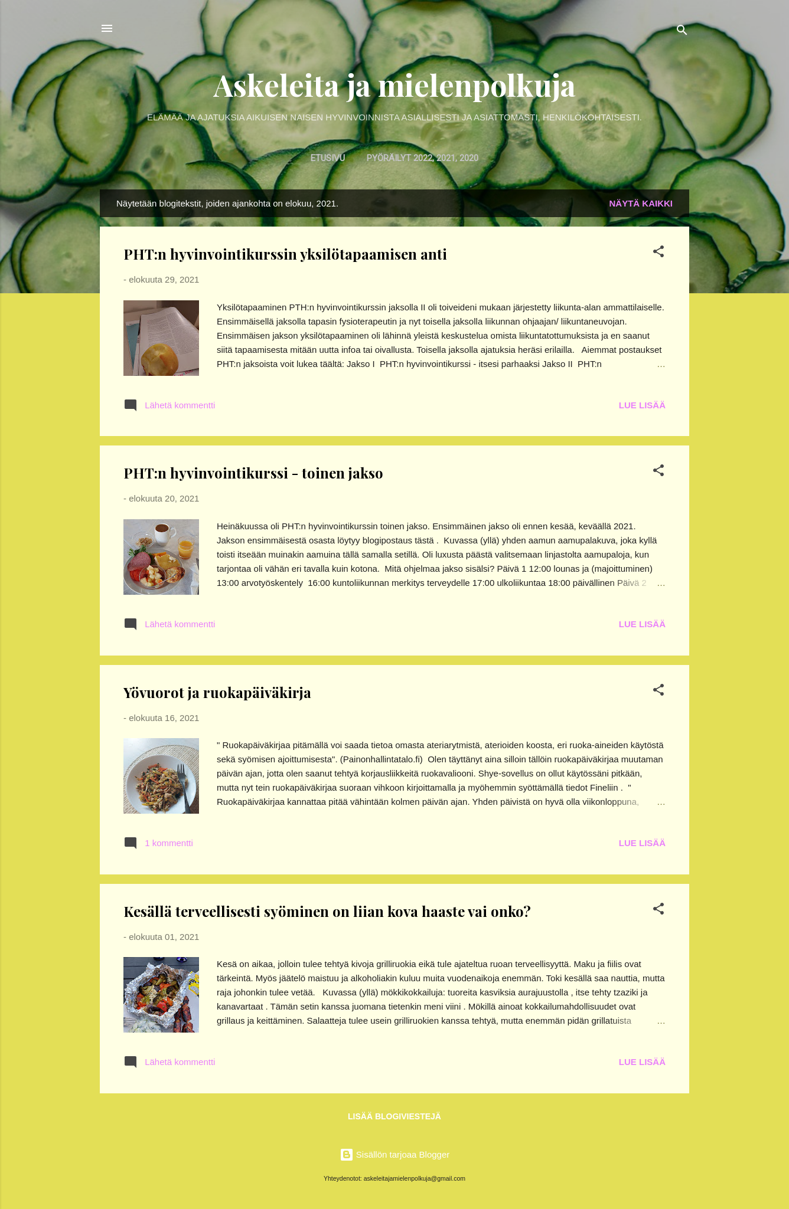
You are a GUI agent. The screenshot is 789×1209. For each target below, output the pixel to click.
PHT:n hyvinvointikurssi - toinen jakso (253, 472)
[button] (658, 253)
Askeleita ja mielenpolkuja (395, 84)
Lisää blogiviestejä (394, 1116)
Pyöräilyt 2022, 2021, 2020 (422, 158)
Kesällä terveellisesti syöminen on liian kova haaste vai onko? (327, 911)
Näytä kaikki (641, 203)
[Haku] (682, 32)
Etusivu (328, 158)
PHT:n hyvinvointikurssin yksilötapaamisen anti (285, 253)
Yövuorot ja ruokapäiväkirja (217, 692)
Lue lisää (642, 405)
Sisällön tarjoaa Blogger (395, 1154)
